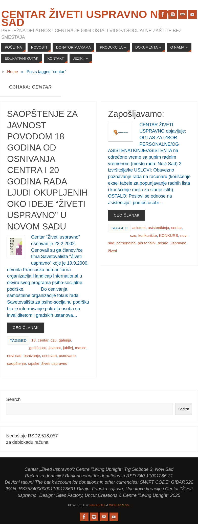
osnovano (67, 355)
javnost (55, 348)
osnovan (49, 355)
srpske (33, 363)
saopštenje (16, 363)
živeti (112, 251)
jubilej (68, 348)
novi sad (14, 355)
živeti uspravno (54, 363)
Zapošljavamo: (136, 114)
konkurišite (147, 235)
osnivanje (32, 355)
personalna (126, 243)
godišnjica (37, 348)
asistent (139, 227)
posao (163, 243)
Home (12, 71)
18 (33, 340)
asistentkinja (158, 227)
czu (54, 340)
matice (80, 348)
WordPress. (119, 505)
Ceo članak (26, 328)
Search (13, 399)
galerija (65, 340)
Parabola (97, 505)
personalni (147, 243)
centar (43, 340)
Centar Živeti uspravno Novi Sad (89, 18)
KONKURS (168, 235)
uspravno (178, 243)
